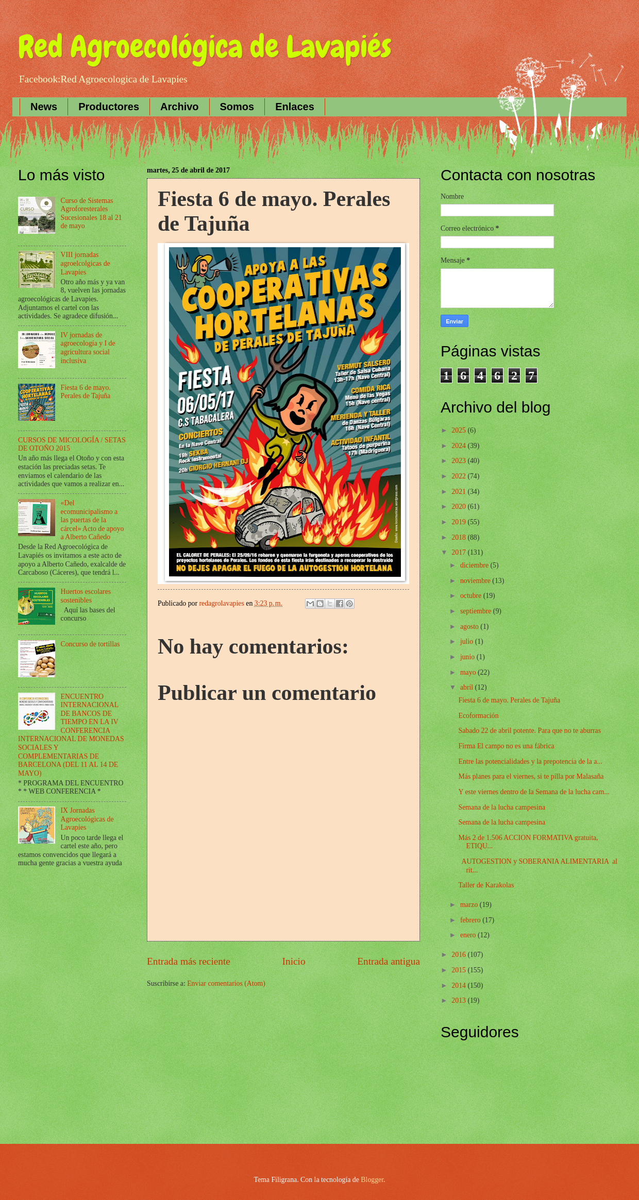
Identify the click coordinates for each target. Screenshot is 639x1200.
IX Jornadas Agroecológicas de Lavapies (87, 819)
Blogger (372, 1180)
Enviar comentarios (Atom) (226, 983)
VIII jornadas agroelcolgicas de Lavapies (85, 263)
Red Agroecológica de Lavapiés (205, 46)
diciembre (475, 565)
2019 (459, 522)
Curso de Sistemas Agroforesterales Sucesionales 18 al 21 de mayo (91, 213)
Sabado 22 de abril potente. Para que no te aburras (529, 730)
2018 (459, 537)
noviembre (476, 581)
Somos (237, 106)
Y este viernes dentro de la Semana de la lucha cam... (533, 792)
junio (468, 657)
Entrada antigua (388, 961)
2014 (459, 985)
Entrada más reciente (188, 961)
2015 (459, 970)
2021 (459, 491)
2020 (459, 506)
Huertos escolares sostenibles (86, 596)
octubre (471, 595)
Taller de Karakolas (486, 885)
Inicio (294, 961)
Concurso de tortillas (90, 644)
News (43, 106)
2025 (459, 430)
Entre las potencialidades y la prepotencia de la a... (530, 761)
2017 (459, 552)
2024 (459, 446)
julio (467, 641)
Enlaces (294, 106)
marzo (470, 904)
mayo (469, 672)
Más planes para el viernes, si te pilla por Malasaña (530, 776)
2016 (459, 954)
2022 (459, 476)
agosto (470, 626)
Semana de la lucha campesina (501, 807)
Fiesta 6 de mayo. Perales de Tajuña (86, 392)
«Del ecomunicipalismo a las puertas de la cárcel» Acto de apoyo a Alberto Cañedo (92, 520)
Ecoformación (478, 715)
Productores (108, 106)
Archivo (179, 106)
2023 (459, 461)
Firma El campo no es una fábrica (506, 746)
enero (469, 935)
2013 (459, 1000)
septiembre (476, 611)
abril (467, 687)
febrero (471, 920)
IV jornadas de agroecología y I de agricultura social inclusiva (88, 348)
